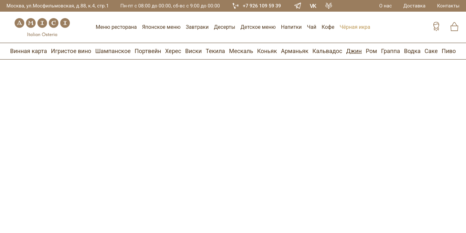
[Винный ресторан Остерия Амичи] (42, 27)
